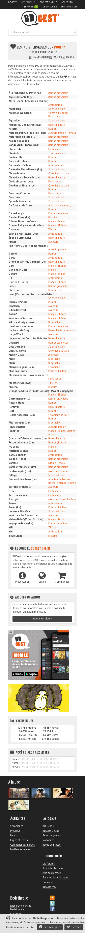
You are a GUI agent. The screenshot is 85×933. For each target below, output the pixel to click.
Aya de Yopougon (19, 141)
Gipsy (12, 257)
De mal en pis (16, 213)
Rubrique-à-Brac (18, 451)
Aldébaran (15, 109)
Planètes (14, 431)
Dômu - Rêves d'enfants (22, 221)
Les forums (48, 863)
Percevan (14, 407)
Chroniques (16, 826)
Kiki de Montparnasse (21, 322)
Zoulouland (15, 535)
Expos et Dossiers (20, 840)
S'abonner (48, 840)
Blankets (14, 153)
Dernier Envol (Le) (19, 217)
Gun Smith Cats (18, 269)
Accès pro (67, 2)
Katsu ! (13, 314)
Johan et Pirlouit (19, 302)
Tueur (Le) (15, 507)
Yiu (10, 531)
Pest (11, 411)
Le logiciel (30, 548)
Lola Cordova (17, 346)
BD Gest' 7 (48, 826)
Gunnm (13, 273)
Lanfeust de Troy (19, 330)
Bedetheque (28, 2)
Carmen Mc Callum (20, 165)
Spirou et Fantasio (20, 487)
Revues (56, 727)
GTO (11, 265)
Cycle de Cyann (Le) (20, 201)
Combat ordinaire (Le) (22, 185)
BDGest (12, 2)
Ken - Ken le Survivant (21, 318)
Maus (12, 363)
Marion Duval (16, 354)
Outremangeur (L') (19, 398)
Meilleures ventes (20, 849)
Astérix (13, 128)
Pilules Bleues (17, 427)
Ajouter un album (42, 618)
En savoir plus (49, 927)
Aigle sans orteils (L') (21, 97)
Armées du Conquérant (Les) (25, 124)
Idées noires (16, 290)
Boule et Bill (16, 157)
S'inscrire (50, 6)
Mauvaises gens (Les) (21, 367)
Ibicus (12, 286)
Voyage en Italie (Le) (21, 523)
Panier (31, 6)
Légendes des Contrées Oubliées (28, 338)
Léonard (14, 342)
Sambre (13, 463)
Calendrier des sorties (22, 844)
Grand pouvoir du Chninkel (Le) (27, 261)
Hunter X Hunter (18, 282)
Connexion (69, 6)
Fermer (74, 927)
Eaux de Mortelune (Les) (23, 233)
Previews (15, 831)
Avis (54, 731)
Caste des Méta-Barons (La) (25, 169)
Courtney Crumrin (19, 193)
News (13, 835)
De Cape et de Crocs (20, 205)
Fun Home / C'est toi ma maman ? (28, 245)
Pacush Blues (16, 402)
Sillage (13, 475)
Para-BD (32, 735)
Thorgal (13, 499)
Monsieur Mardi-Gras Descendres (28, 375)
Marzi (12, 358)
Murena (13, 387)
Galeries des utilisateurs (56, 877)
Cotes (55, 735)
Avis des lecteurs (51, 873)
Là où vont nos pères (21, 326)
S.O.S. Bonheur (17, 455)
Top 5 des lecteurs (52, 868)
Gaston (13, 253)
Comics (55, 57)
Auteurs (32, 738)
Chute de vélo (17, 173)
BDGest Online (48, 2)
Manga (68, 57)
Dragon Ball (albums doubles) (26, 225)
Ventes (55, 738)
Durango (14, 229)
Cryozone (14, 197)
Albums (32, 727)
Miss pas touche (18, 371)
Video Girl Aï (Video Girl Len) (26, 519)
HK (10, 278)
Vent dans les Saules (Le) (23, 515)
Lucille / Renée (17, 350)
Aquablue (14, 120)
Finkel (12, 241)
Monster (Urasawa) (20, 383)
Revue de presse (51, 844)
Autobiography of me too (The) (27, 133)
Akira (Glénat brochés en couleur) (28, 101)
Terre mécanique (18, 495)
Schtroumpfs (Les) (20, 471)
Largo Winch (16, 334)
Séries (31, 731)
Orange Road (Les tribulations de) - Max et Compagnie (41, 391)
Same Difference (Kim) (22, 467)
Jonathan (14, 306)
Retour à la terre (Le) (21, 442)
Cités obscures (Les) (21, 181)
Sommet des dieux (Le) (23, 479)
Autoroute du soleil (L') (22, 137)
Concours (47, 882)
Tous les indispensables (42, 52)
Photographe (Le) (19, 422)
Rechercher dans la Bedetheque (20, 907)
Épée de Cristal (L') (20, 237)
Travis (12, 503)
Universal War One (19, 511)
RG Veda (14, 446)
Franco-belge (38, 57)
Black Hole (15, 149)
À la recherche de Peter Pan (25, 93)
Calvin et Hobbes (19, 161)
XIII (11, 527)
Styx (11, 491)
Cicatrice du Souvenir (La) (24, 177)
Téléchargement (51, 835)
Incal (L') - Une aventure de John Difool (31, 294)
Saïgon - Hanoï (17, 459)
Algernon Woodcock (20, 113)
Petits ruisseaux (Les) (22, 415)
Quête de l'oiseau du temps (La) (28, 438)
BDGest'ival (49, 886)
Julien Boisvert (17, 310)
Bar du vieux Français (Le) (24, 145)
